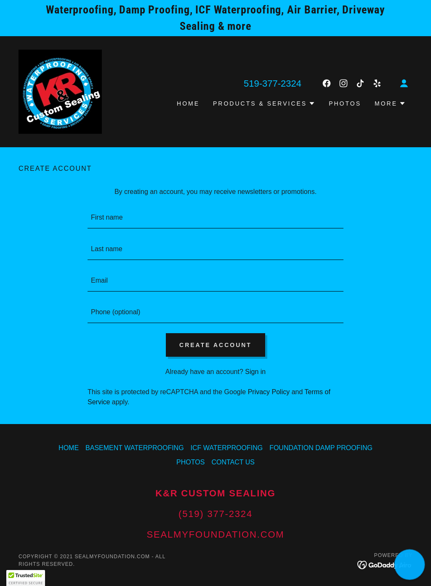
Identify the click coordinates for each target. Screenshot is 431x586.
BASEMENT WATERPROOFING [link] (134, 447)
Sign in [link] (255, 371)
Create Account (215, 345)
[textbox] (215, 217)
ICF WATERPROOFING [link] (227, 447)
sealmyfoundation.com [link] (215, 534)
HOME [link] (188, 103)
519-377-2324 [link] (272, 83)
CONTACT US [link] (233, 462)
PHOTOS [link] (345, 103)
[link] (60, 91)
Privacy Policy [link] (269, 391)
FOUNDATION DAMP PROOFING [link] (320, 447)
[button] (404, 83)
